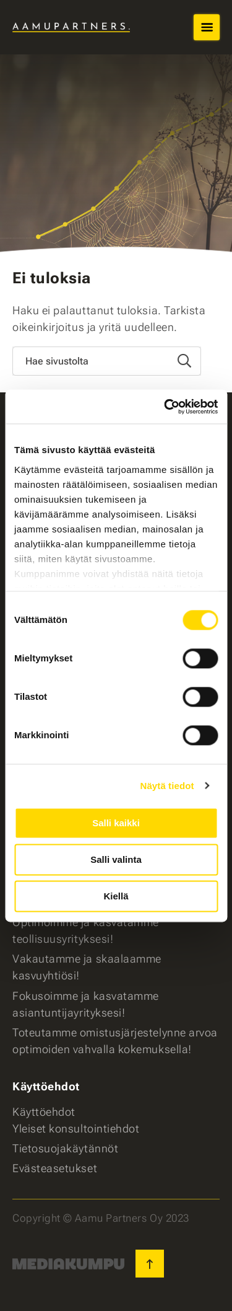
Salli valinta (116, 859)
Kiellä (115, 896)
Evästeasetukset (54, 1168)
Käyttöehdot (43, 1111)
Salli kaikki (116, 823)
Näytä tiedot (167, 785)
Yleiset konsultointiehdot (76, 1128)
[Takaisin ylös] (149, 1264)
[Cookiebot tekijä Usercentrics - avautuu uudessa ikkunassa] (165, 407)
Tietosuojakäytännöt (65, 1148)
